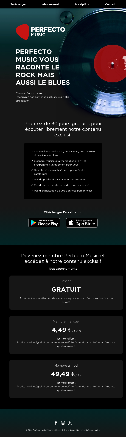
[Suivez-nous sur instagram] (63, 423)
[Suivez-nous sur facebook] (56, 423)
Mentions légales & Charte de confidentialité (66, 430)
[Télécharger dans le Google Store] (44, 223)
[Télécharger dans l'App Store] (82, 222)
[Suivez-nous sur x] (70, 423)
